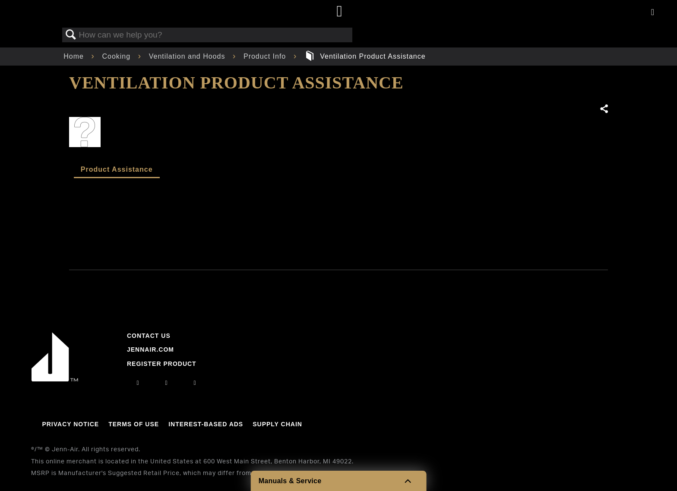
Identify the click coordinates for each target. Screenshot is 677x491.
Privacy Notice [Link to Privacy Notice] (70, 424)
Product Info (266, 56)
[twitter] (195, 382)
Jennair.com (150, 349)
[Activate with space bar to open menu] (652, 13)
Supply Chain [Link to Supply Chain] (277, 424)
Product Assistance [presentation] (117, 169)
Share (603, 109)
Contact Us (149, 335)
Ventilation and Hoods (188, 56)
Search (70, 35)
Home (74, 56)
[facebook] (166, 382)
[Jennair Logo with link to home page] (54, 379)
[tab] (116, 170)
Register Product (161, 363)
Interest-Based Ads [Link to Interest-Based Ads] (205, 424)
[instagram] (137, 382)
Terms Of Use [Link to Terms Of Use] (133, 424)
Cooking (117, 56)
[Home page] (339, 11)
